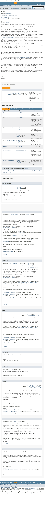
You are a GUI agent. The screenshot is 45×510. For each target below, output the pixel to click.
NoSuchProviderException (32, 267)
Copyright (2, 492)
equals (7, 170)
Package (11, 3)
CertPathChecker (7, 150)
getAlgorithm (19, 112)
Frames (16, 5)
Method (17, 8)
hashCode (23, 170)
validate (18, 160)
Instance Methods (25, 108)
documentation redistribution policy (31, 493)
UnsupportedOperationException (10, 469)
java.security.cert (10, 13)
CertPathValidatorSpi (14, 93)
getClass (18, 170)
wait (4, 172)
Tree (22, 3)
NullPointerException (8, 251)
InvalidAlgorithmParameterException (36, 387)
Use (19, 3)
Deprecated (26, 3)
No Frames (21, 5)
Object (7, 22)
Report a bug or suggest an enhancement (8, 487)
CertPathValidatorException (34, 386)
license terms (35, 0)
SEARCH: (29, 7)
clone (4, 170)
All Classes (28, 5)
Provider (10, 94)
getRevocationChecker (21, 150)
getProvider (19, 146)
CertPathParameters (21, 162)
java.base (8, 11)
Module (7, 3)
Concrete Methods (37, 108)
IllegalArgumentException (9, 292)
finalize (13, 170)
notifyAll (33, 170)
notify (28, 170)
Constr (13, 8)
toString (39, 170)
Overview (2, 3)
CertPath (19, 161)
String (19, 94)
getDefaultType (19, 117)
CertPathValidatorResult (9, 160)
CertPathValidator (12, 92)
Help (34, 3)
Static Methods (15, 108)
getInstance (19, 127)
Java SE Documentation (31, 488)
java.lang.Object (5, 17)
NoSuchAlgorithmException (32, 215)
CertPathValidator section (23, 57)
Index (30, 3)
